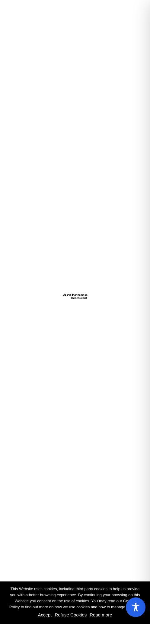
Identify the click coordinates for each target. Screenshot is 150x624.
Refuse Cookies (71, 614)
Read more (101, 614)
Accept (45, 614)
